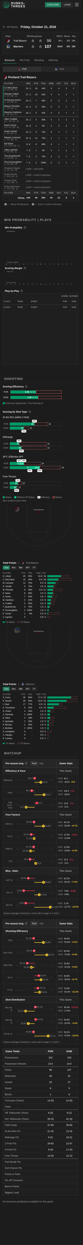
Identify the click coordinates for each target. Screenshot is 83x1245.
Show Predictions (19, 204)
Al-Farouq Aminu (12, 100)
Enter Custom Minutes (50, 204)
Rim (13, 567)
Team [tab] (34, 763)
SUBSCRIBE (53, 5)
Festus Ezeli (10, 180)
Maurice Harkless (12, 112)
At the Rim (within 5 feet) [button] (16, 417)
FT (34, 567)
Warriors (18, 46)
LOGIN (67, 5)
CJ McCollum (10, 87)
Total (6, 567)
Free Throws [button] (9, 476)
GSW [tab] (59, 69)
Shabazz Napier (12, 168)
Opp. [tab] (41, 763)
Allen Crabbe (10, 119)
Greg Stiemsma (12, 186)
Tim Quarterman (12, 156)
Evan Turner (10, 125)
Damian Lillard (11, 94)
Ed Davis (8, 143)
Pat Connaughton (13, 162)
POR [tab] (22, 69)
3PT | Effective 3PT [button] (13, 456)
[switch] (6, 204)
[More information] (25, 227)
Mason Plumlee (12, 106)
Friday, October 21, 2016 (38, 27)
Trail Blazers (20, 40)
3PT (27, 567)
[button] (41, 246)
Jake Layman (10, 149)
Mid (20, 567)
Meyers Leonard (12, 137)
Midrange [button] (8, 437)
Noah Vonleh (10, 131)
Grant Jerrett (10, 174)
